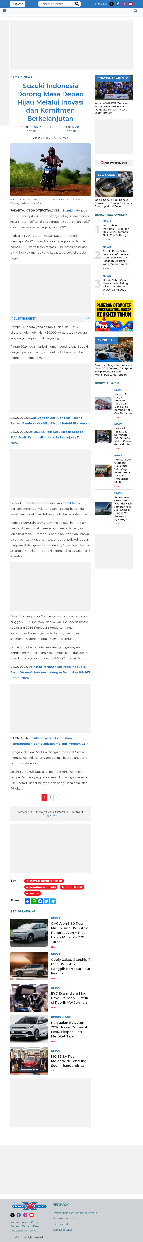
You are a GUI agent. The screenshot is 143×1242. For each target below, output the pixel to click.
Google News (50, 815)
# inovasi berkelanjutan (44, 881)
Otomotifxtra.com (64, 1213)
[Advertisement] (71, 45)
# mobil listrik (72, 887)
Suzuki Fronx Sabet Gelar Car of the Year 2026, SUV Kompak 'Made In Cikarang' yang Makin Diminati (116, 258)
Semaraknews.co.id (85, 1213)
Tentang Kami (30, 1226)
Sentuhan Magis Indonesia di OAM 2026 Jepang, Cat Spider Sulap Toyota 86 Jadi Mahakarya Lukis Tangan (114, 370)
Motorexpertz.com (64, 1218)
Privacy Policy (29, 1222)
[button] (135, 10)
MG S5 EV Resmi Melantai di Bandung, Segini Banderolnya (70, 1061)
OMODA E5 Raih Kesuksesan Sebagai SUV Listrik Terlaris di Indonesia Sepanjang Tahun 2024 (48, 437)
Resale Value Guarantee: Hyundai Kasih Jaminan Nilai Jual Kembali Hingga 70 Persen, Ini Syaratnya (123, 508)
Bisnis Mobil (61, 1017)
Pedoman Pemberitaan (25, 1230)
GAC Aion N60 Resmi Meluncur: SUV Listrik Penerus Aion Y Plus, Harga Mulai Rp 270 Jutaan (70, 932)
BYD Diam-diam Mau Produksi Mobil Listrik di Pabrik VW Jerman (70, 998)
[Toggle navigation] (4, 10)
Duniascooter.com (64, 1229)
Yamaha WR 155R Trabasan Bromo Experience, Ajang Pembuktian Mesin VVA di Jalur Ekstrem (112, 108)
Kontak (14, 1222)
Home (14, 76)
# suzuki (32, 893)
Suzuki (67, 210)
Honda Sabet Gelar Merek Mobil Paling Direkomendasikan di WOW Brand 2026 (116, 285)
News (28, 76)
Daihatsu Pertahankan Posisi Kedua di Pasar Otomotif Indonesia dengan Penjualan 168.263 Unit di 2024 (50, 672)
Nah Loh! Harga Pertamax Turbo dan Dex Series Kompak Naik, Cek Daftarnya (116, 230)
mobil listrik (71, 503)
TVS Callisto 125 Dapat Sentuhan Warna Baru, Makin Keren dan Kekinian (122, 436)
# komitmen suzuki (41, 887)
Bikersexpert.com (63, 1224)
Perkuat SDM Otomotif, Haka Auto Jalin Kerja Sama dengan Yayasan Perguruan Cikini (123, 470)
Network (17, 3)
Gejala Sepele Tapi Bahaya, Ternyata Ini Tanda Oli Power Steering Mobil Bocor (113, 203)
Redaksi (15, 1226)
